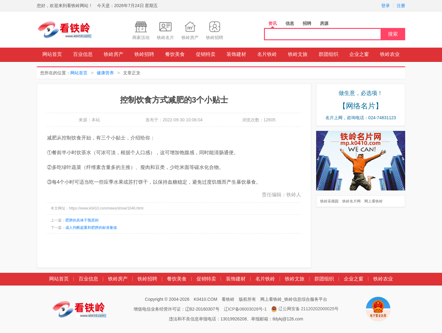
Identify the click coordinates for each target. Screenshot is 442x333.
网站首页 (52, 54)
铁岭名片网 (351, 201)
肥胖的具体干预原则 (82, 220)
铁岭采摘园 (329, 201)
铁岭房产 (113, 54)
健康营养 (105, 72)
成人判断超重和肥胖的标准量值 (91, 227)
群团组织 (328, 54)
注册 (401, 5)
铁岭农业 (390, 54)
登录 (385, 5)
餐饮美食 (175, 54)
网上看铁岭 (373, 201)
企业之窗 (359, 54)
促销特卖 (205, 54)
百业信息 (83, 54)
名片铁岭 (267, 54)
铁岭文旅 (298, 54)
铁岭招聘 (144, 54)
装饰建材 (236, 54)
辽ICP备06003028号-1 (245, 309)
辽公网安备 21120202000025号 (305, 309)
